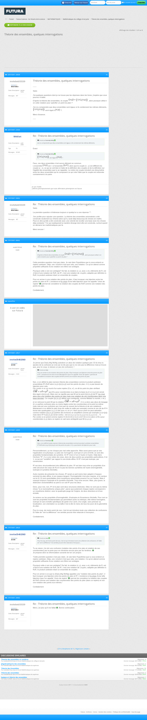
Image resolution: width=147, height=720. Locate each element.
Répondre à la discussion (19, 25)
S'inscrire (66, 3)
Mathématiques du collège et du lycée (76, 19)
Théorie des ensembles (10, 673)
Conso (95, 712)
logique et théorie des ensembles (14, 677)
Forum (11, 19)
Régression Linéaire (82, 649)
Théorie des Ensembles (10, 668)
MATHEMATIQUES (53, 19)
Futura (83, 712)
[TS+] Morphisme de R (66, 649)
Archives (89, 712)
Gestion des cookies (105, 712)
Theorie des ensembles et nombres (14, 659)
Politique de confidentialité (121, 712)
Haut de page (135, 712)
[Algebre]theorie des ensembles (13, 664)
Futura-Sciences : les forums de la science (30, 19)
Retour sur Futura (81, 3)
